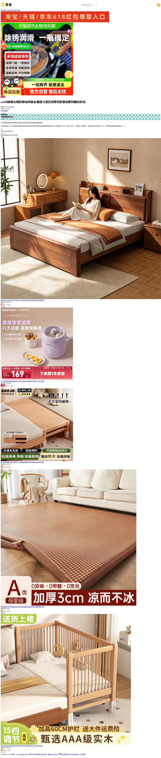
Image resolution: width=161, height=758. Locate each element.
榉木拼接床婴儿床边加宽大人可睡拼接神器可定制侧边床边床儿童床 (22, 462)
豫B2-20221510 (52, 754)
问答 (15, 10)
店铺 (11, 10)
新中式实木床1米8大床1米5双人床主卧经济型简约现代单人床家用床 (22, 300)
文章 (18, 10)
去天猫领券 (4, 110)
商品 (5, 10)
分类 (8, 10)
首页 (2, 10)
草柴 (13, 754)
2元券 (12, 107)
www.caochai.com (21, 754)
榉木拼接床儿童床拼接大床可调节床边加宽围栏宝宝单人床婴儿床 (22, 746)
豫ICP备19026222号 (41, 754)
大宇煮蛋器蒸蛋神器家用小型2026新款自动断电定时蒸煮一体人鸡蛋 (22, 381)
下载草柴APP (158, 5)
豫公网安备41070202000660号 (69, 754)
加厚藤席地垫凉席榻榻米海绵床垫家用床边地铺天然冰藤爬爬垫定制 (22, 607)
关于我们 (83, 754)
